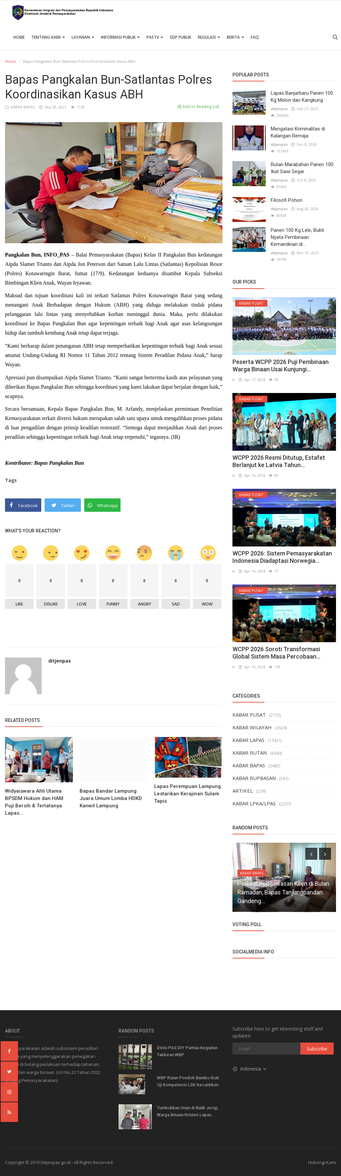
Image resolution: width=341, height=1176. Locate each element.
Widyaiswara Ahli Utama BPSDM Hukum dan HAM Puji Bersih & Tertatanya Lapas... (34, 802)
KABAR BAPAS (20, 106)
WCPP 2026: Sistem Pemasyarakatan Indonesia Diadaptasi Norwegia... (282, 557)
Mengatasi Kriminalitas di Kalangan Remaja (298, 132)
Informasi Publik (120, 37)
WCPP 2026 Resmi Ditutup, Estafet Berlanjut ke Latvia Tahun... (278, 461)
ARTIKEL (242, 790)
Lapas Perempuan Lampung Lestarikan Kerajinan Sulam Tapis (187, 793)
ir (233, 379)
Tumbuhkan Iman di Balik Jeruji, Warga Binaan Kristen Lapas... (187, 1111)
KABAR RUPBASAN (254, 778)
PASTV (155, 37)
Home (19, 37)
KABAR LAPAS (248, 740)
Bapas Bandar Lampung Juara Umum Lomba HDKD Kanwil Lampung (111, 798)
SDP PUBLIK (180, 37)
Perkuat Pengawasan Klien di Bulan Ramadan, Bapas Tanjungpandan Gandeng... (283, 892)
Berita (235, 37)
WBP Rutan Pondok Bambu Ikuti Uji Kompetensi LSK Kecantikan (188, 1081)
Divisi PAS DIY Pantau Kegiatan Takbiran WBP (187, 1051)
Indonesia (250, 1069)
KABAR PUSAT (249, 714)
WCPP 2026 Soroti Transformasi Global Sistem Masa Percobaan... (276, 653)
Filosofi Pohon (286, 200)
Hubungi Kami (322, 1162)
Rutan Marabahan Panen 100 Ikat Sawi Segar (302, 167)
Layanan (83, 37)
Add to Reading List (198, 106)
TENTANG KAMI (48, 37)
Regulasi (209, 37)
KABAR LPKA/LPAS (254, 803)
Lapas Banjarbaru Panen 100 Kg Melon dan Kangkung (302, 96)
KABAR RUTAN (249, 752)
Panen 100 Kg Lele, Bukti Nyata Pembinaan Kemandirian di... (297, 237)
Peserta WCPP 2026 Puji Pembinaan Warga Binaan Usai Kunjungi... (280, 365)
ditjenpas (59, 661)
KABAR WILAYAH (252, 727)
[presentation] (311, 854)
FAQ (255, 37)
